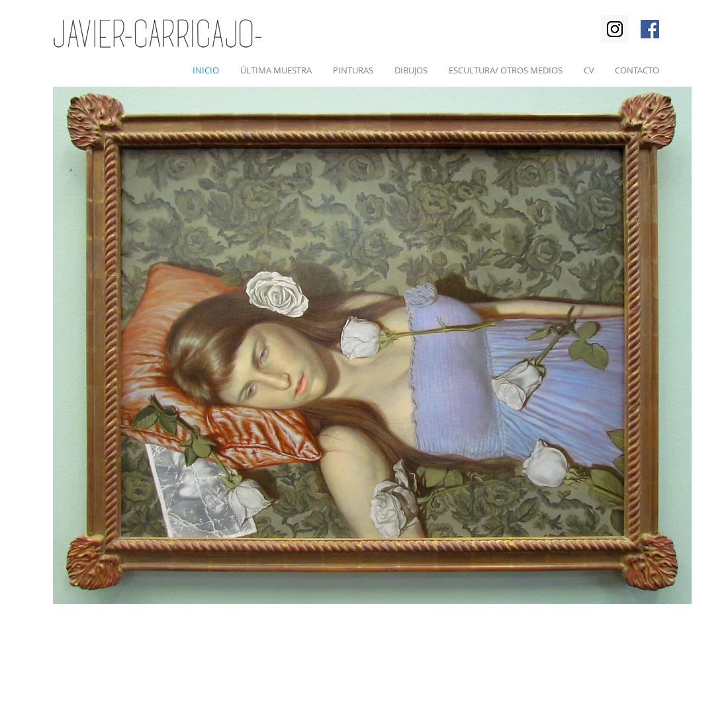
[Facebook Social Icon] (650, 29)
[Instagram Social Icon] (615, 29)
